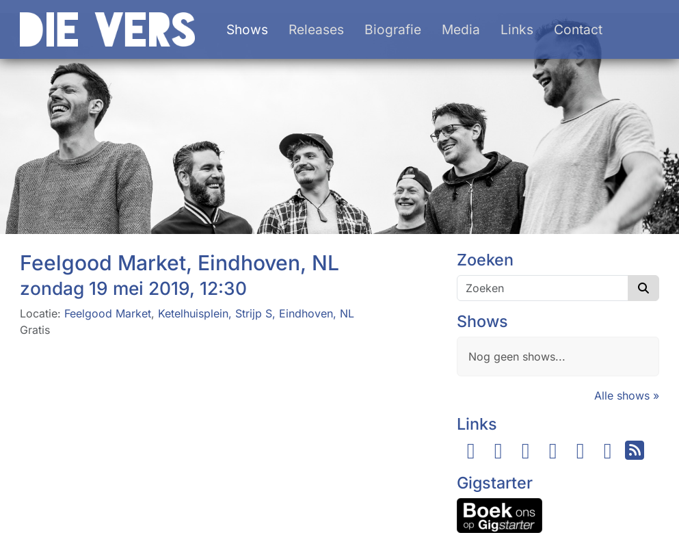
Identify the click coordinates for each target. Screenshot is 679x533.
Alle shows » (626, 395)
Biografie (392, 29)
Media (461, 29)
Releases (316, 29)
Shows (247, 29)
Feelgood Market (107, 313)
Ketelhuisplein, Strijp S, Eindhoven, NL (256, 313)
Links (517, 29)
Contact (578, 29)
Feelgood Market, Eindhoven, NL (179, 262)
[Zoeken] (542, 288)
